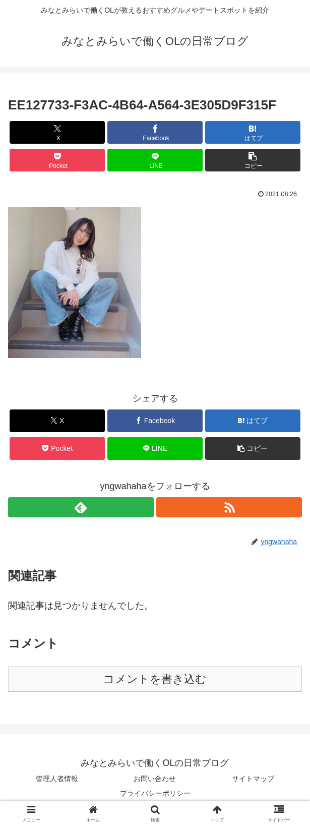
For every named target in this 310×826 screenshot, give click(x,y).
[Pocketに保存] (57, 160)
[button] (252, 160)
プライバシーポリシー (155, 793)
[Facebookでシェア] (155, 132)
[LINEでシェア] (155, 160)
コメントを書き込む (155, 679)
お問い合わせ (155, 779)
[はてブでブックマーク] (252, 132)
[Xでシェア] (57, 132)
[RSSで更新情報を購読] (229, 507)
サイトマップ (253, 779)
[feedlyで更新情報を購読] (81, 507)
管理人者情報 (57, 779)
